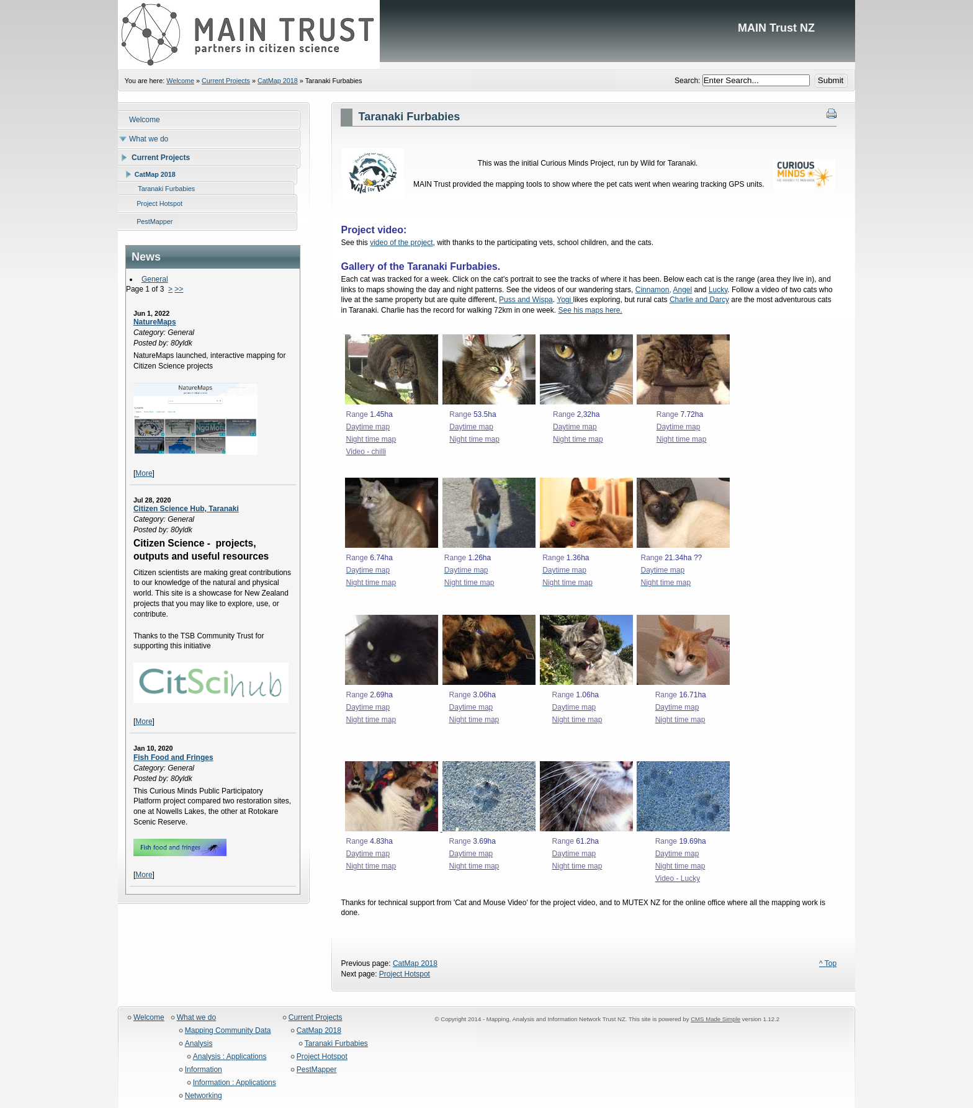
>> (178, 289)
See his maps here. (590, 310)
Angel (682, 289)
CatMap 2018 (278, 80)
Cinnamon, (653, 289)
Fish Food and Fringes (173, 757)
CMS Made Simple (715, 1019)
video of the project (401, 242)
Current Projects (226, 80)
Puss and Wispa (526, 299)
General (154, 279)
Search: (688, 80)
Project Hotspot (404, 974)
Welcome (180, 80)
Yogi (565, 299)
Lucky (718, 289)
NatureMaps (154, 322)
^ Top (827, 963)
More (143, 473)
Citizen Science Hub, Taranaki (186, 508)
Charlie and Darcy (699, 299)
